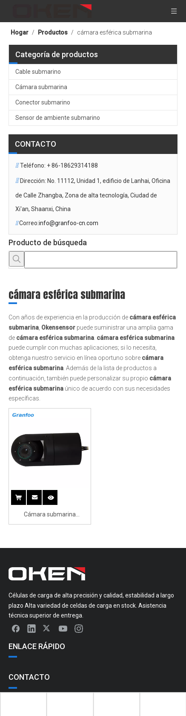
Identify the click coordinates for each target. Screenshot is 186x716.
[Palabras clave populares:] (16, 259)
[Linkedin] (31, 628)
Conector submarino (42, 102)
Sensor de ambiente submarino (57, 117)
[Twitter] (47, 628)
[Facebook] (16, 628)
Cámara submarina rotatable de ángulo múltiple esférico (49, 515)
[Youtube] (63, 628)
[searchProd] (100, 259)
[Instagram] (79, 628)
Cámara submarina (41, 87)
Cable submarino (38, 71)
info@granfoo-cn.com (68, 223)
